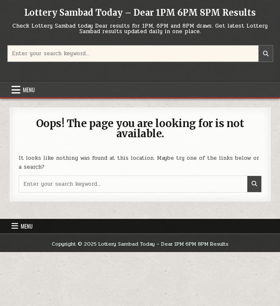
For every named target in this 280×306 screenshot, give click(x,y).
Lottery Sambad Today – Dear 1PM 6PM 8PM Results (140, 12)
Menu (29, 89)
